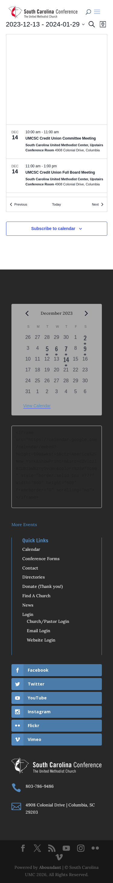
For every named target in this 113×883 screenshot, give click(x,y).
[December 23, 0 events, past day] (85, 371)
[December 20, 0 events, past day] (56, 371)
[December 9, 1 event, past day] (85, 350)
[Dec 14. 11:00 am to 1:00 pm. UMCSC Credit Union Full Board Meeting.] (56, 176)
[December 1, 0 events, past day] (75, 339)
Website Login (41, 640)
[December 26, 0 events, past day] (47, 382)
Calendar (31, 549)
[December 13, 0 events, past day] (56, 360)
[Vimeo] (59, 858)
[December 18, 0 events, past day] (37, 371)
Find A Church (36, 595)
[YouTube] (66, 849)
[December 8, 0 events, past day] (75, 350)
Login (27, 614)
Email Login (38, 630)
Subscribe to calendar (53, 228)
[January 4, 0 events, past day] (66, 393)
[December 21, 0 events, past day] (66, 371)
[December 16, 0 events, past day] (85, 360)
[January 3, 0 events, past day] (56, 393)
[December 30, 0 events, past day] (85, 382)
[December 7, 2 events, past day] (66, 350)
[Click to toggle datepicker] (45, 24)
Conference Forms (41, 558)
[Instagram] (80, 849)
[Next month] (86, 313)
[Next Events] (97, 204)
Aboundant (50, 867)
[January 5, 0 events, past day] (75, 393)
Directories (33, 577)
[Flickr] (95, 849)
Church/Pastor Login (48, 621)
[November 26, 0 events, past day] (28, 339)
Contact (30, 568)
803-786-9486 (40, 786)
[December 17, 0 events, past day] (28, 371)
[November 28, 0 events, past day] (47, 339)
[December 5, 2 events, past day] (47, 350)
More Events (24, 524)
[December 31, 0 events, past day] (28, 393)
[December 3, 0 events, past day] (28, 350)
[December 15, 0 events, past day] (75, 360)
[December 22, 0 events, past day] (75, 371)
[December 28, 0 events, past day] (66, 382)
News (27, 605)
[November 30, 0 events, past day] (66, 339)
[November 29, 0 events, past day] (56, 339)
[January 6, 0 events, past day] (85, 393)
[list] (56, 161)
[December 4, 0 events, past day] (37, 350)
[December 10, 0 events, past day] (28, 360)
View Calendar (37, 405)
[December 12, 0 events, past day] (47, 360)
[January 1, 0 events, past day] (37, 393)
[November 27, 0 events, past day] (37, 339)
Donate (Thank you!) (42, 586)
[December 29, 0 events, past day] (75, 382)
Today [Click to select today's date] (56, 204)
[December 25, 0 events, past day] (37, 382)
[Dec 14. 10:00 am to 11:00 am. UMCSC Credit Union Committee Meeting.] (56, 142)
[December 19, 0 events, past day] (47, 371)
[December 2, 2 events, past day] (85, 339)
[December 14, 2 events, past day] (66, 360)
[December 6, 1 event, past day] (56, 350)
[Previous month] (26, 313)
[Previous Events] (18, 204)
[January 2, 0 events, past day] (47, 393)
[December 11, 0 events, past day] (37, 360)
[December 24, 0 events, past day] (28, 382)
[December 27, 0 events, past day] (56, 382)
